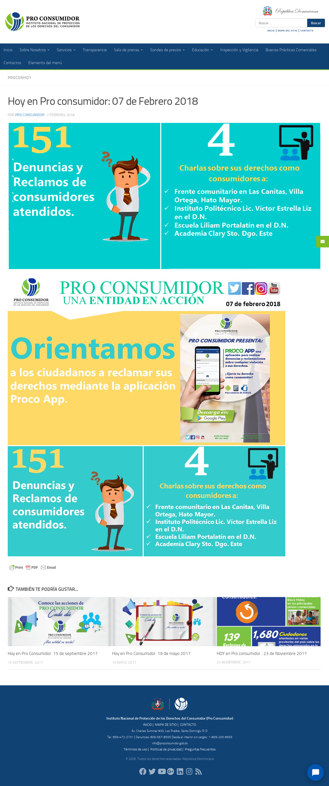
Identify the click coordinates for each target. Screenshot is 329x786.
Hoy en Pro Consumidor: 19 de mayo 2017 (151, 653)
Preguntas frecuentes (200, 749)
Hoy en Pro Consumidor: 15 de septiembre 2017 (53, 653)
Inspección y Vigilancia (239, 49)
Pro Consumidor (29, 115)
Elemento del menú (45, 62)
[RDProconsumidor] (161, 771)
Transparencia (95, 49)
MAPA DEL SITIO (287, 30)
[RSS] (198, 771)
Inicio (8, 49)
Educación (200, 49)
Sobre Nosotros (33, 49)
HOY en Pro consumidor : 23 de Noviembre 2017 (262, 653)
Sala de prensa (126, 49)
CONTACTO (307, 30)
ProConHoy (19, 77)
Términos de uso (135, 749)
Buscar (316, 23)
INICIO (271, 30)
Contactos (12, 62)
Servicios (64, 49)
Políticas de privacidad (166, 749)
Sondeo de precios (165, 49)
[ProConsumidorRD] (143, 771)
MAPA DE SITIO (166, 725)
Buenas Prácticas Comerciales (291, 49)
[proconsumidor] (180, 771)
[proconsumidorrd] (152, 771)
